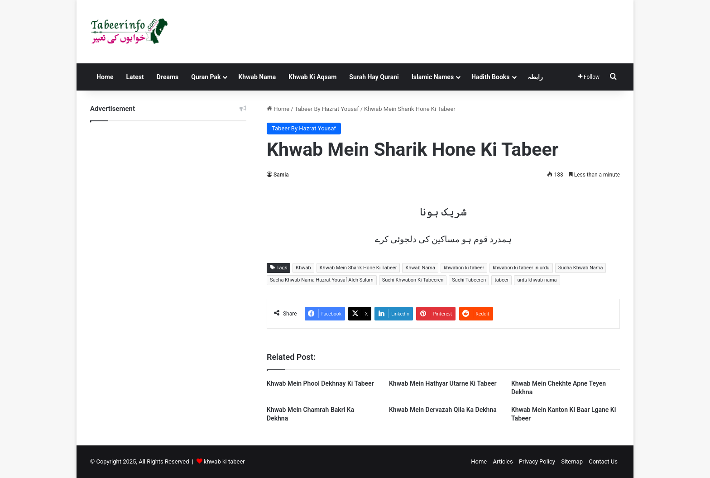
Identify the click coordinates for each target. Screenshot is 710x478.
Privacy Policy (537, 461)
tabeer (501, 280)
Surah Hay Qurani (373, 77)
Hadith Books (490, 77)
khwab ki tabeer (224, 461)
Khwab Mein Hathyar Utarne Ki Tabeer (443, 383)
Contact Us (603, 461)
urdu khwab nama (536, 280)
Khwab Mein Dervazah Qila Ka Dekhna (443, 409)
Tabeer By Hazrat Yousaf (327, 108)
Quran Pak (206, 77)
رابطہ (535, 77)
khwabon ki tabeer (464, 268)
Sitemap (572, 461)
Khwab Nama (257, 77)
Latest (135, 77)
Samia (281, 175)
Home (104, 77)
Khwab (303, 268)
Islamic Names (433, 77)
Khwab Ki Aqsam (312, 77)
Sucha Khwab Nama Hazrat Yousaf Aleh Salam (322, 280)
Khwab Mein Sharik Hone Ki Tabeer (358, 268)
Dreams (167, 77)
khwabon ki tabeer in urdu (521, 268)
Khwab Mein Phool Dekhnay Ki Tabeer (320, 383)
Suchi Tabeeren (469, 280)
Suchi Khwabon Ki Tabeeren (413, 280)
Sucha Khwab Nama (580, 268)
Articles (503, 461)
